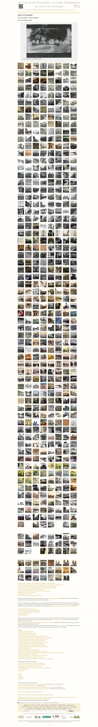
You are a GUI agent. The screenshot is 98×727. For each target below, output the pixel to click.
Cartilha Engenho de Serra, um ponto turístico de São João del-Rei (33, 655)
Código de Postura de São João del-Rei (27, 634)
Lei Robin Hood (63, 625)
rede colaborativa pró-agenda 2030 (67, 12)
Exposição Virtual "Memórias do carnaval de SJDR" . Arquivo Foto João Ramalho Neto (37, 587)
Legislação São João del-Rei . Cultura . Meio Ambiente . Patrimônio (33, 642)
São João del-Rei (27, 2)
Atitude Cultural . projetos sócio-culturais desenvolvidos (30, 691)
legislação (60, 706)
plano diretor (66, 706)
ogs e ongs (42, 706)
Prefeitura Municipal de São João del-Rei (27, 685)
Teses (19, 679)
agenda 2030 (50, 708)
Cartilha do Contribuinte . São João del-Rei (27, 654)
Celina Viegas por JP (23, 615)
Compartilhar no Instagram (35, 702)
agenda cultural (44, 705)
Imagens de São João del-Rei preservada (27, 609)
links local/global (63, 708)
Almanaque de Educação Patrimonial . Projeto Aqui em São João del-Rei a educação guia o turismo (40, 652)
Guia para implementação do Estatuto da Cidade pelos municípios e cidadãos (36, 622)
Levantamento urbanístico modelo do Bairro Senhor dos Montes (32, 651)
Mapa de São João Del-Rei (24, 648)
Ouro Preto (57, 2)
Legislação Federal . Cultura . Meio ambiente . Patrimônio (31, 643)
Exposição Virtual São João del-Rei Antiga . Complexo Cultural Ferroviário (34, 590)
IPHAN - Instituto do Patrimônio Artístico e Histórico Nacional (31, 684)
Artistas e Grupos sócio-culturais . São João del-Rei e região (31, 664)
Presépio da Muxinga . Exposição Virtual (27, 592)
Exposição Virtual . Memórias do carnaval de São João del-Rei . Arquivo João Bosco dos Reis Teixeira (40, 584)
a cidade (38, 705)
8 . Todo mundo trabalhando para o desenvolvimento (41, 694)
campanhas (29, 708)
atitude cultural (71, 705)
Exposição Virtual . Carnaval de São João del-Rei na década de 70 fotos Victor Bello (36, 583)
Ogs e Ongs (21, 670)
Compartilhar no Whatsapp (47, 702)
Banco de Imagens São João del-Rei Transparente (29, 612)
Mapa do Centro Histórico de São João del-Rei (28, 649)
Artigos (19, 673)
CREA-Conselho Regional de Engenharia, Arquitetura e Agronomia (33, 688)
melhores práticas (53, 705)
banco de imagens (37, 708)
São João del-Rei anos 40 (24, 613)
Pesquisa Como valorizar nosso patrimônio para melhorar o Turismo (33, 646)
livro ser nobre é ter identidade (40, 12)
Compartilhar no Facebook (23, 702)
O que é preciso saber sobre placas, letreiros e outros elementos (32, 639)
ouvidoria (56, 708)
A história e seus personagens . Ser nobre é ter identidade (31, 663)
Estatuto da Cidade (58, 619)
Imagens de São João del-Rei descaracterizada (28, 610)
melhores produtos (62, 705)
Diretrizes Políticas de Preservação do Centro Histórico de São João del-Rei (35, 637)
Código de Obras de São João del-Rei (26, 633)
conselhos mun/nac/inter (27, 706)
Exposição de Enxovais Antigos (25, 593)
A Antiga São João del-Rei (53, 598)
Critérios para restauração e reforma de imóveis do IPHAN (31, 640)
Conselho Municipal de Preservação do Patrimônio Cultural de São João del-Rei (36, 687)
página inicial (23, 12)
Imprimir (56, 702)
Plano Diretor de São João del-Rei (26, 631)
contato (69, 708)
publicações (48, 706)
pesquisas (54, 706)
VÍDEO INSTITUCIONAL (49, 9)
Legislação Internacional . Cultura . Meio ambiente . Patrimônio (32, 645)
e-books (44, 708)
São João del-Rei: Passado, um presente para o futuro (30, 657)
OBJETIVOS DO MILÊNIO (24, 694)
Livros (19, 675)
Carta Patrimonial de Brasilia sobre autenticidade (63, 605)
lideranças (36, 706)
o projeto (33, 705)
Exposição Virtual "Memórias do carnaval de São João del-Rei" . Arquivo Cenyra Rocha (37, 586)
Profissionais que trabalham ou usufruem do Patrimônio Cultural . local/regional (35, 658)
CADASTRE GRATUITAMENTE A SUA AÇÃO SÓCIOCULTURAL (64, 713)
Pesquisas (20, 676)
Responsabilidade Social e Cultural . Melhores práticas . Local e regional (34, 667)
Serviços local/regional (23, 669)
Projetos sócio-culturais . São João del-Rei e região (29, 666)
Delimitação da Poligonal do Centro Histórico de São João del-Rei (33, 636)
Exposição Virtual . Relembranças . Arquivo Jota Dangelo (30, 589)
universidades (73, 706)
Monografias (21, 678)
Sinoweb (49, 724)
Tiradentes (43, 2)
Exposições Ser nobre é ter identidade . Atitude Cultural (30, 595)
